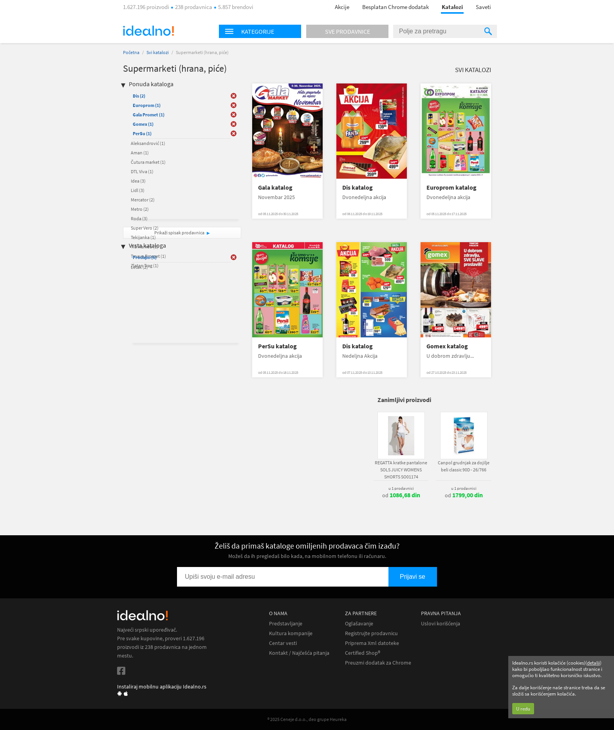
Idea (138, 181)
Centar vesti (283, 643)
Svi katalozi (157, 52)
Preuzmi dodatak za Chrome (378, 662)
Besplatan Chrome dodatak (395, 7)
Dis (139, 96)
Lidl (137, 190)
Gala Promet (148, 115)
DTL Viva (142, 171)
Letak (139, 267)
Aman (140, 153)
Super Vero (145, 228)
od (401, 495)
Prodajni (145, 257)
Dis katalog (357, 187)
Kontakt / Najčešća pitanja (299, 653)
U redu (523, 708)
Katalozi (452, 7)
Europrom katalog (451, 187)
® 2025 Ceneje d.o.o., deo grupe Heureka (307, 719)
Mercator (143, 200)
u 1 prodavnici (401, 488)
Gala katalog (275, 187)
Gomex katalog (447, 346)
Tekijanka (143, 237)
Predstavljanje (285, 623)
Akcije (342, 7)
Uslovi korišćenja (440, 623)
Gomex (143, 124)
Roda (139, 218)
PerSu (142, 133)
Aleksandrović (148, 143)
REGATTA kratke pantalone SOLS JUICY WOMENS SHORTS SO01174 (401, 470)
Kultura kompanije (290, 633)
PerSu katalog (277, 346)
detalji (593, 662)
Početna (131, 52)
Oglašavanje (359, 623)
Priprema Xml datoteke (372, 643)
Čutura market (148, 162)
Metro (140, 209)
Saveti (483, 7)
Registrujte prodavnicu (371, 633)
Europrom (147, 105)
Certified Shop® (362, 653)
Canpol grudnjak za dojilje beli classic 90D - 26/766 (463, 466)
